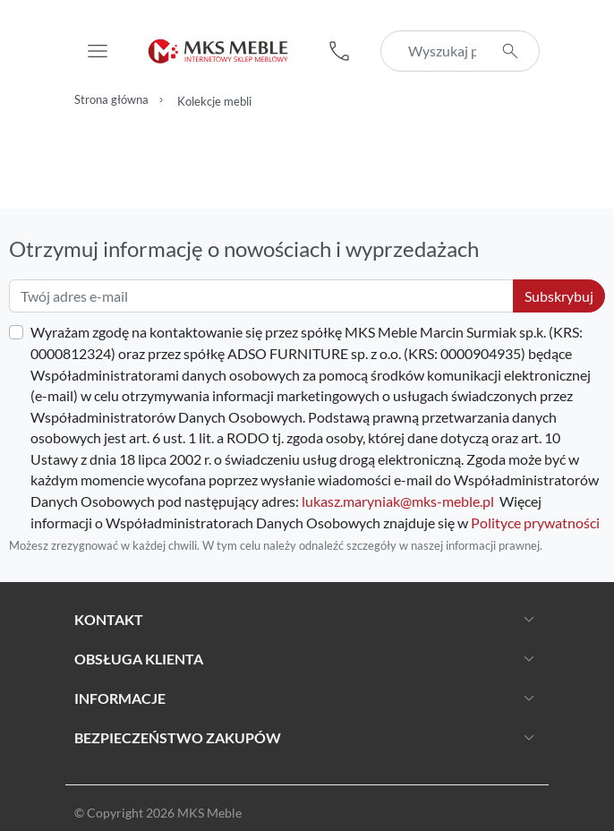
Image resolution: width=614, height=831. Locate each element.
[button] (339, 51)
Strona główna (111, 100)
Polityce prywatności (535, 522)
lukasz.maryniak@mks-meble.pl (398, 501)
